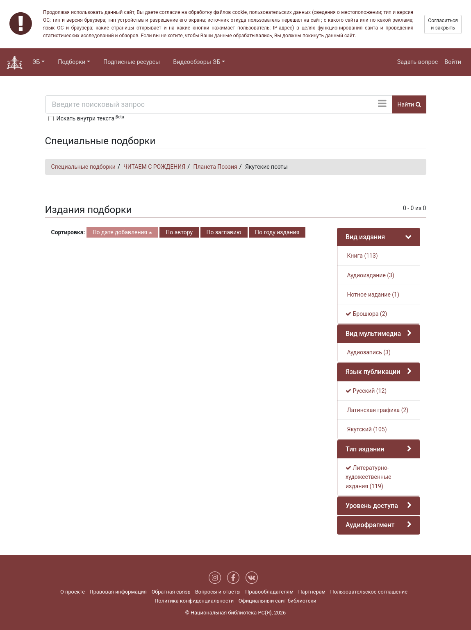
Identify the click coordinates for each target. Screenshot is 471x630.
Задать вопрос (417, 62)
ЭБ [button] (36, 62)
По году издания (277, 232)
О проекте (72, 592)
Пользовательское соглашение (368, 592)
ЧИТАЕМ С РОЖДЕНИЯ (154, 166)
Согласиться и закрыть (443, 24)
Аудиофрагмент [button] (370, 525)
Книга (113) (362, 255)
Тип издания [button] (365, 449)
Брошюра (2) (366, 313)
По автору (179, 232)
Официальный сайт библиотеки (277, 601)
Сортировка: (68, 232)
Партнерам (311, 592)
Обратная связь (170, 592)
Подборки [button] (71, 62)
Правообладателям (269, 592)
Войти (452, 62)
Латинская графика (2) (377, 410)
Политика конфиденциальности (194, 601)
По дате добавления (122, 232)
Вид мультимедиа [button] (373, 334)
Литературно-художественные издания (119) (368, 477)
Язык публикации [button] (373, 372)
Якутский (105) (366, 429)
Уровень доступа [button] (372, 506)
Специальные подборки (83, 166)
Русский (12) (366, 391)
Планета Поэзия (215, 166)
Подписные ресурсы (131, 62)
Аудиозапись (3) (368, 352)
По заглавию (224, 232)
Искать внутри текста (90, 118)
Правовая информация (118, 592)
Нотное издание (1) (372, 294)
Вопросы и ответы (218, 592)
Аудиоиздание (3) (370, 275)
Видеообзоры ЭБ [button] (196, 62)
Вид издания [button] (365, 237)
